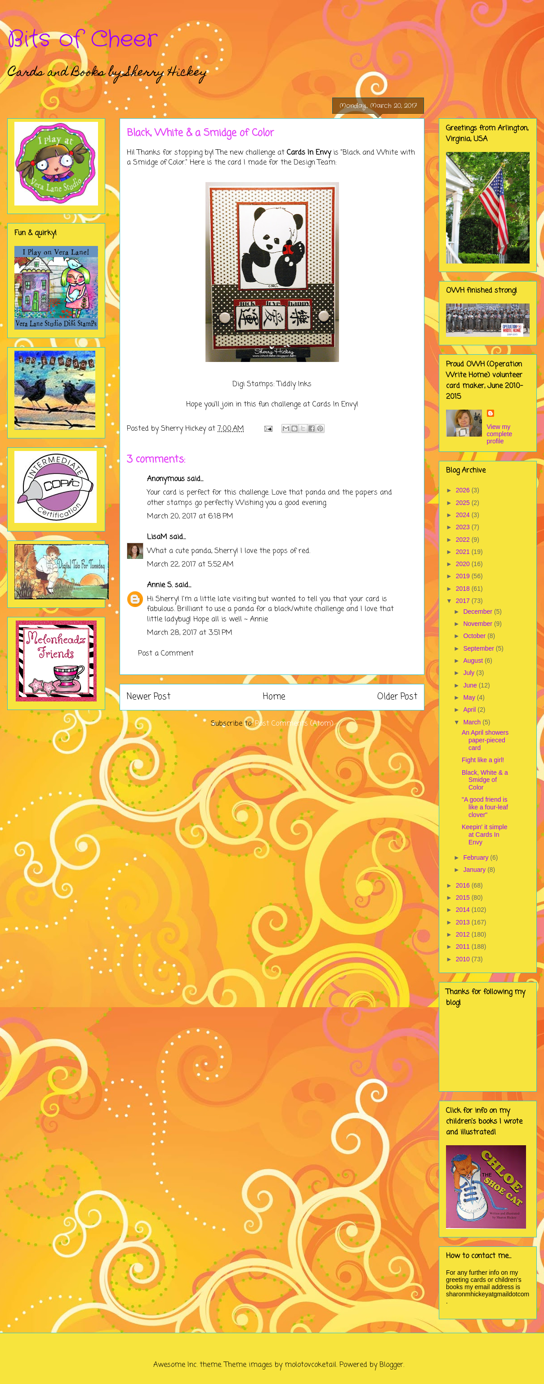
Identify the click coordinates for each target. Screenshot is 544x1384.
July (469, 672)
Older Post (397, 696)
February (476, 857)
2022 (464, 539)
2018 (464, 588)
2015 (464, 897)
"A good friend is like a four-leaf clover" (485, 807)
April (470, 709)
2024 (464, 514)
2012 (464, 934)
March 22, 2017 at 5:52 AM (190, 564)
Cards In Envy (309, 152)
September (479, 648)
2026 (464, 490)
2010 (464, 959)
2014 (464, 909)
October (475, 635)
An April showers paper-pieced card (485, 740)
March (472, 722)
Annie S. (160, 585)
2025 (464, 502)
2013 (464, 922)
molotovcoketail (310, 1365)
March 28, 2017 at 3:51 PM (189, 633)
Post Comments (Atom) (294, 724)
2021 (464, 551)
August (473, 660)
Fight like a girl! (483, 759)
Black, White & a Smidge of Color (485, 780)
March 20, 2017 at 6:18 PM (190, 516)
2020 (464, 563)
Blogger (391, 1365)
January (475, 869)
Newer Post (148, 696)
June (470, 685)
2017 (464, 600)
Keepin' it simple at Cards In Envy (485, 834)
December (478, 611)
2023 (464, 527)
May (470, 697)
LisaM (157, 537)
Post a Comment (166, 653)
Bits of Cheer (82, 39)
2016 (464, 885)
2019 (464, 576)
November (478, 623)
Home (274, 696)
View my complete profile (500, 434)
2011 (464, 946)
